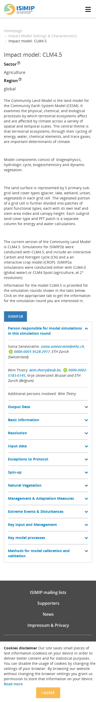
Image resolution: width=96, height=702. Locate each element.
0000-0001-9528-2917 (32, 351)
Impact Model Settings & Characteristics (42, 35)
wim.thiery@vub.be (45, 370)
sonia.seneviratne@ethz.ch (62, 346)
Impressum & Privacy (48, 625)
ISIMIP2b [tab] (15, 316)
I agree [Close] (48, 692)
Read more (13, 683)
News (48, 614)
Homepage (13, 30)
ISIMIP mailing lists (48, 592)
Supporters (48, 603)
